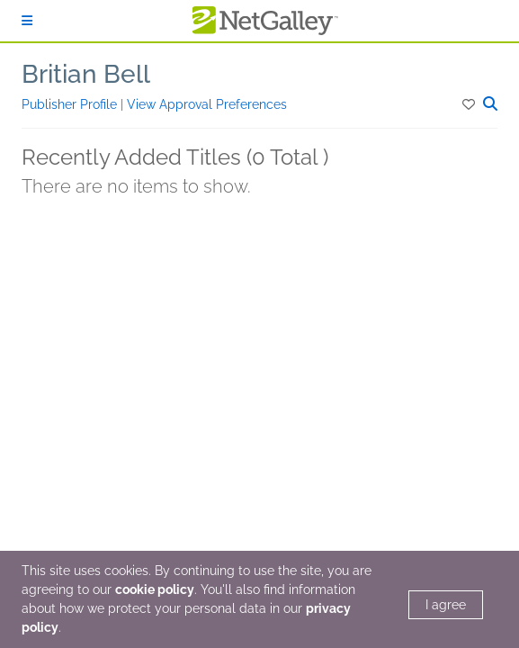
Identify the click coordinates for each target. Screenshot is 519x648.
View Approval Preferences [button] (207, 104)
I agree (445, 605)
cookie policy (154, 589)
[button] (470, 104)
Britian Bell (86, 74)
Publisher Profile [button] (71, 104)
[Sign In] (27, 21)
